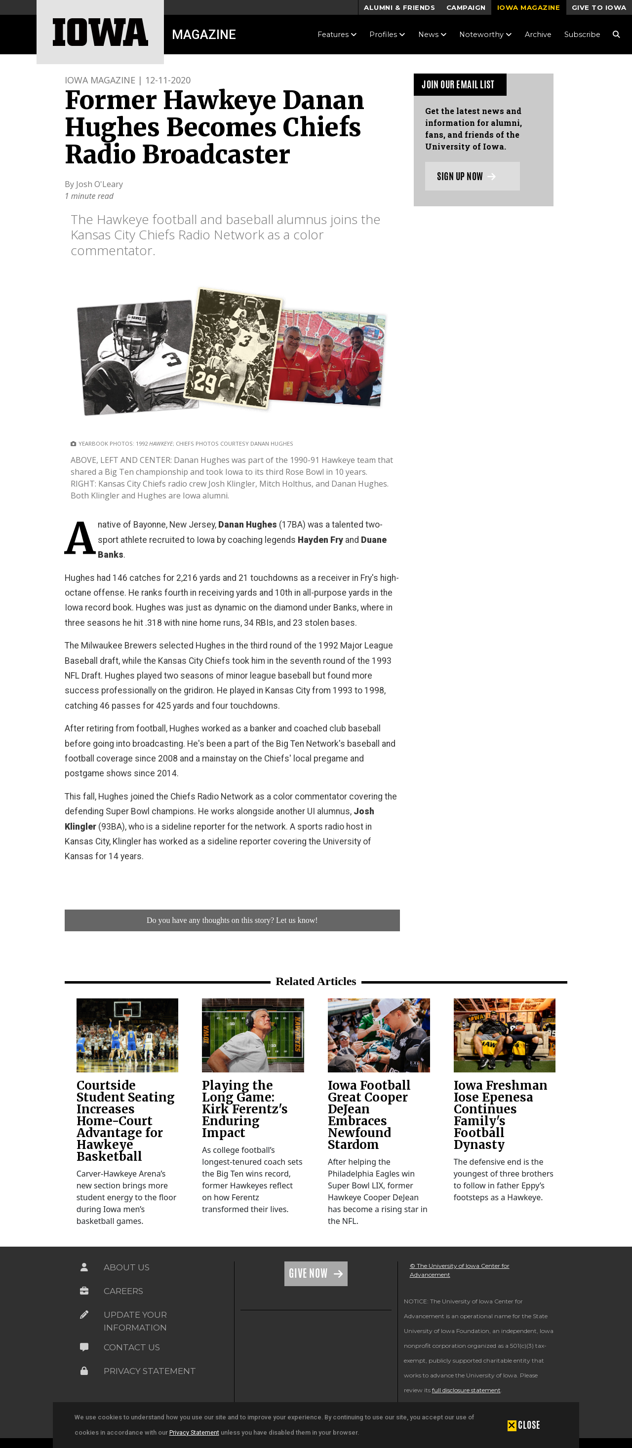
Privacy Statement (194, 1432)
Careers (123, 1291)
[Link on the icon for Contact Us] (84, 1347)
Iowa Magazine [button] (528, 7)
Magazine (204, 34)
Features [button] (337, 34)
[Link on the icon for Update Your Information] (84, 1315)
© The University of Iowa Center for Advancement (460, 1270)
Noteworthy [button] (485, 34)
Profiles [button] (387, 34)
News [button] (432, 34)
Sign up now (466, 176)
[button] (524, 1424)
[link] (128, 1035)
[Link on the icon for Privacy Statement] (84, 1371)
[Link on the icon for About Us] (84, 1267)
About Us (127, 1267)
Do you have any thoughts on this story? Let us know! (232, 920)
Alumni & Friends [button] (399, 7)
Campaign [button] (466, 7)
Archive (538, 34)
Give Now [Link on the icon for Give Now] (309, 1273)
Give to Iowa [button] (599, 7)
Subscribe (582, 34)
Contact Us (132, 1347)
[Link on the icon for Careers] (84, 1291)
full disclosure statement (466, 1390)
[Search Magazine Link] (616, 34)
